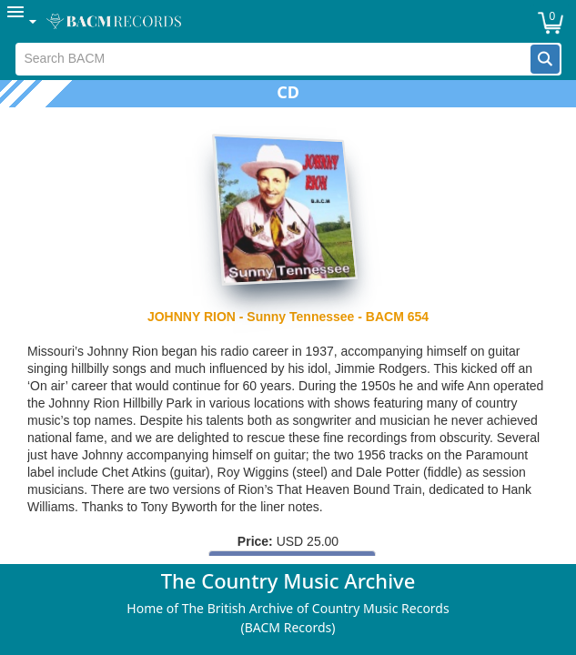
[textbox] (273, 59)
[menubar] (288, 21)
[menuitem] (22, 21)
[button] (545, 59)
